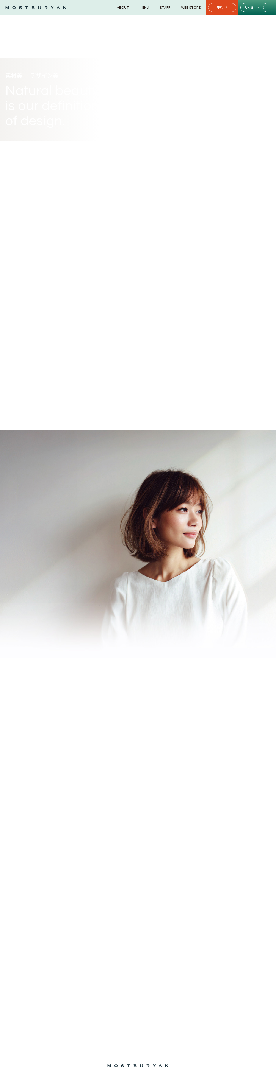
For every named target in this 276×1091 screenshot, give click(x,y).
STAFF (165, 7)
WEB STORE (191, 7)
